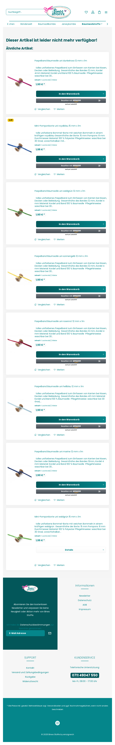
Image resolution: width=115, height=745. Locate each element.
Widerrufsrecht (30, 681)
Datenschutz (84, 600)
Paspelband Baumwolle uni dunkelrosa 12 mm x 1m (61, 60)
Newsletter (84, 595)
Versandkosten (54, 705)
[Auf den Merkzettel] (59, 109)
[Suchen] (53, 12)
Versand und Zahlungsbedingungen (30, 672)
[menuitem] (31, 12)
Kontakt (30, 667)
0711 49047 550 (85, 675)
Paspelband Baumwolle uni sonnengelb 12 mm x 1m (61, 256)
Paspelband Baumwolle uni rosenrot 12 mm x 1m (59, 321)
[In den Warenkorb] (71, 94)
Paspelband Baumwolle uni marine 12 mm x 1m (59, 451)
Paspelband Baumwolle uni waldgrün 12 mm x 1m (60, 190)
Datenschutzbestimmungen (35, 624)
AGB (85, 604)
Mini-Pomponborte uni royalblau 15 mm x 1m (58, 125)
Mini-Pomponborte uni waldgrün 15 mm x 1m (58, 516)
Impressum (85, 609)
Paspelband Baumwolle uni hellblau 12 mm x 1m (59, 386)
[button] (69, 101)
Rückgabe (30, 676)
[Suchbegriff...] (31, 12)
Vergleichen (42, 109)
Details (84, 549)
